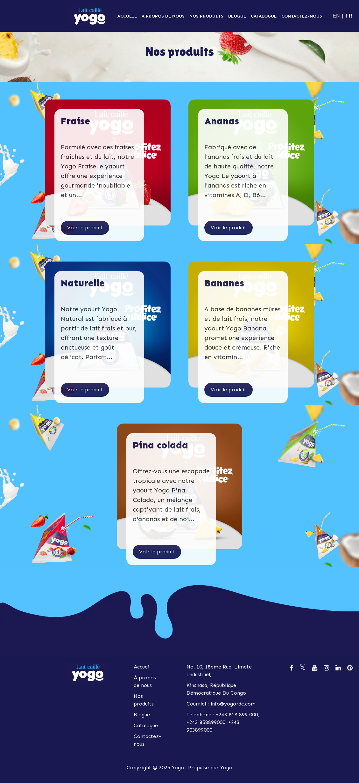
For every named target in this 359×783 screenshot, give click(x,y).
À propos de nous (163, 16)
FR (349, 15)
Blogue (237, 16)
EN (336, 15)
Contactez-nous (301, 16)
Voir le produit (85, 228)
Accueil (127, 16)
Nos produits (206, 16)
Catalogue (264, 16)
